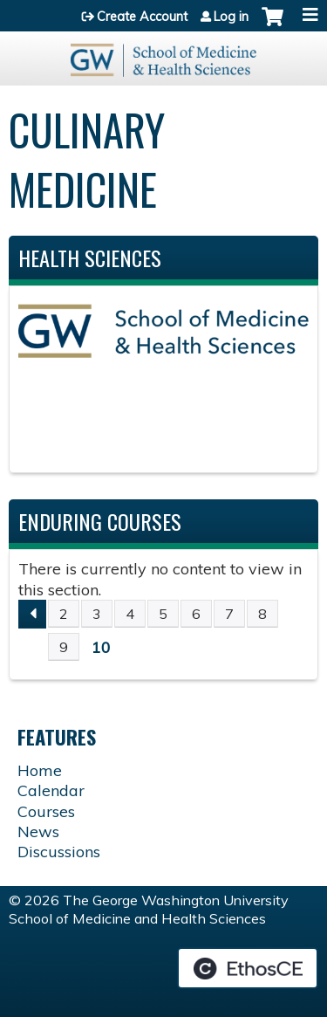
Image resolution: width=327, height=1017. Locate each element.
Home (39, 770)
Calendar (51, 790)
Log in (231, 16)
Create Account (142, 16)
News (38, 831)
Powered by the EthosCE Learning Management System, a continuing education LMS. (247, 968)
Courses (46, 811)
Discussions (58, 852)
